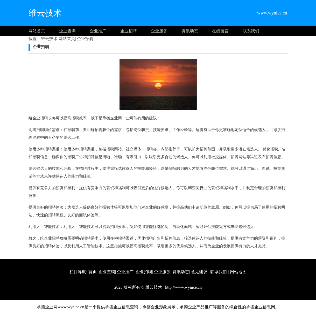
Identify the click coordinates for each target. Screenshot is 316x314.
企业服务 (159, 31)
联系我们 (251, 31)
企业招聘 (128, 31)
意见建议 (199, 272)
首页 (92, 272)
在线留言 (220, 31)
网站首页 (37, 31)
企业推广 (98, 31)
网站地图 (238, 272)
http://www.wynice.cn (183, 287)
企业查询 (67, 31)
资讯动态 (189, 31)
